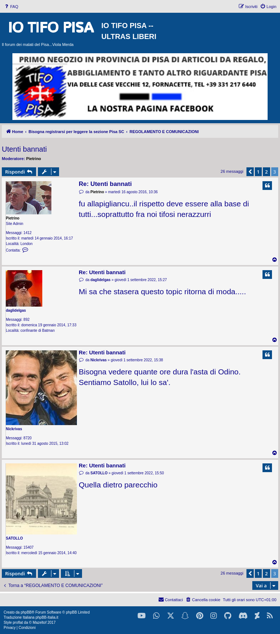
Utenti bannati (24, 149)
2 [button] (266, 171)
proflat (18, 623)
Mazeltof (40, 623)
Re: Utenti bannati (105, 183)
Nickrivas (14, 429)
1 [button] (258, 171)
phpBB (26, 612)
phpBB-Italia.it (46, 617)
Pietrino (33, 158)
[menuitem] (11, 6)
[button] (250, 171)
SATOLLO (14, 538)
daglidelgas (16, 310)
